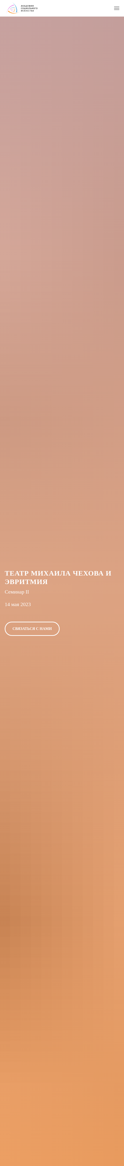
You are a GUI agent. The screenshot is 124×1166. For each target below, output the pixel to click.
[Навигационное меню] (116, 8)
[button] (32, 629)
